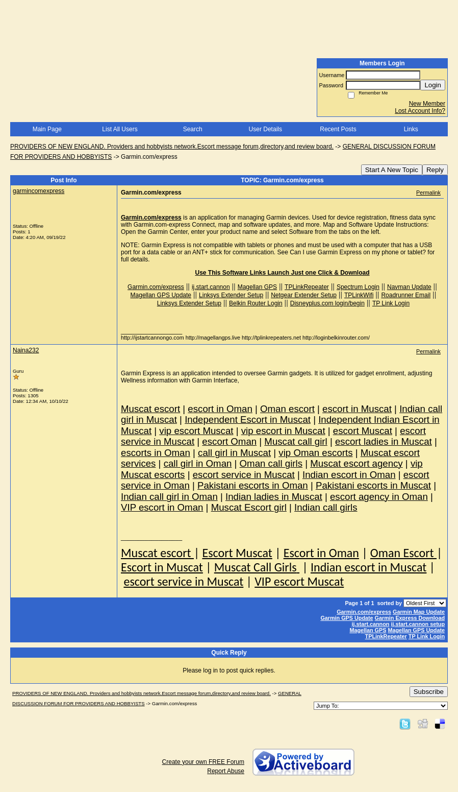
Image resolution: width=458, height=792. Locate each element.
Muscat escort (157, 552)
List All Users (119, 129)
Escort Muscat (237, 552)
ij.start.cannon (211, 287)
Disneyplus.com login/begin (327, 303)
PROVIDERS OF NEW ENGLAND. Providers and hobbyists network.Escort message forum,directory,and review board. (172, 146)
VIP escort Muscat (299, 581)
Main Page (47, 129)
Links (411, 129)
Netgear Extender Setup (304, 295)
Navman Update (409, 287)
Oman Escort (403, 552)
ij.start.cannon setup (418, 624)
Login (432, 85)
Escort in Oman (321, 552)
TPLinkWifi (358, 295)
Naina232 (26, 350)
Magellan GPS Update (161, 295)
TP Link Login (391, 303)
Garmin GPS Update (346, 618)
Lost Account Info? (420, 110)
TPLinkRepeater (307, 287)
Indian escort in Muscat (368, 567)
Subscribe (429, 691)
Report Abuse (225, 771)
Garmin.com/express (151, 217)
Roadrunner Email (405, 295)
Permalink (428, 192)
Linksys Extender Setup (231, 295)
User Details (265, 129)
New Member (427, 103)
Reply (435, 170)
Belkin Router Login (256, 303)
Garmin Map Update (419, 612)
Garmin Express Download (410, 618)
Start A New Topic (391, 170)
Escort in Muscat (162, 567)
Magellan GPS (257, 287)
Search (192, 129)
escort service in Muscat (183, 581)
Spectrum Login (358, 287)
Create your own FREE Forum (203, 761)
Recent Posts (338, 129)
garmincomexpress (38, 191)
